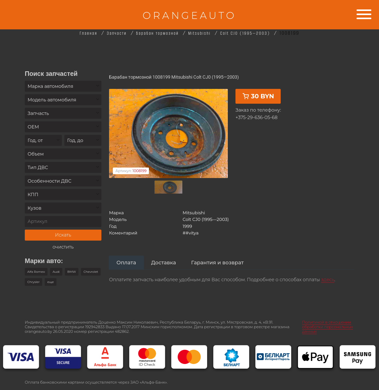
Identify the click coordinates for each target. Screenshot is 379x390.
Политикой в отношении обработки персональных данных (327, 321)
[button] (50, 282)
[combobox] (63, 86)
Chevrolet (91, 272)
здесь (327, 273)
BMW (71, 272)
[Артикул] (63, 221)
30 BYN (258, 107)
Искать (63, 235)
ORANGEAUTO (189, 14)
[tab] (126, 256)
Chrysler (33, 282)
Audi (56, 272)
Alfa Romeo (36, 272)
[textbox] (63, 86)
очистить (63, 247)
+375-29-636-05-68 (256, 128)
